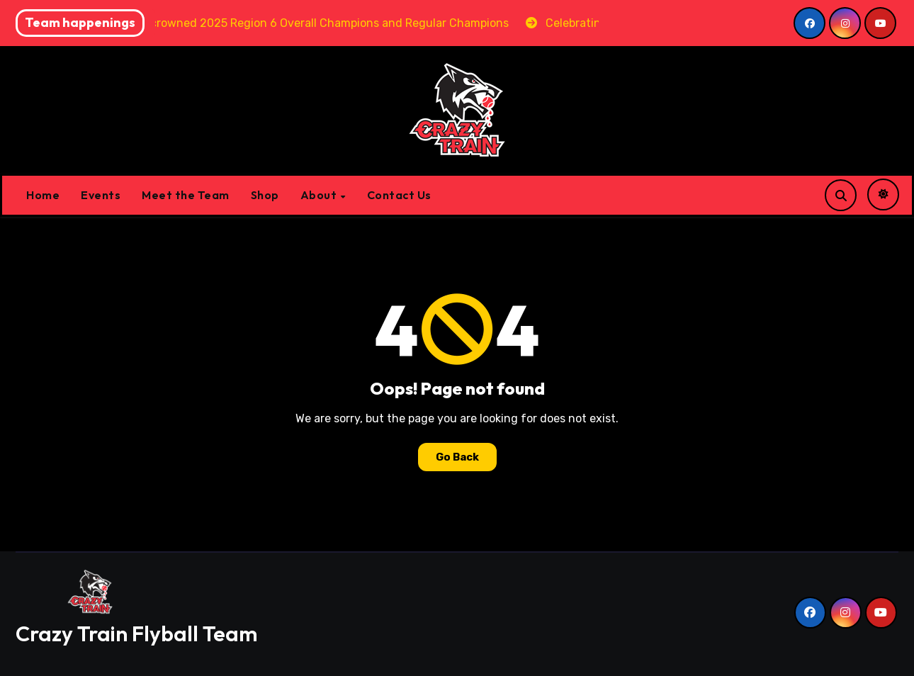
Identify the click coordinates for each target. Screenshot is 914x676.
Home (43, 195)
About (319, 195)
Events (100, 195)
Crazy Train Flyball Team (136, 633)
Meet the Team (186, 195)
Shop (265, 195)
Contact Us (399, 195)
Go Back (457, 457)
